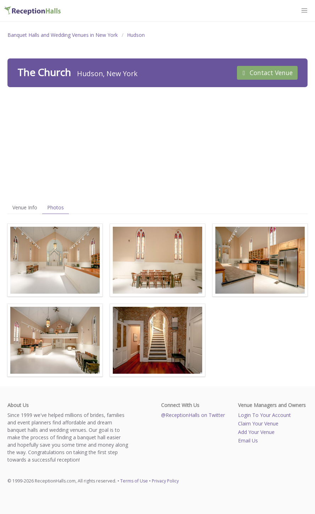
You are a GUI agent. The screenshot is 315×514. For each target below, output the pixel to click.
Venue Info (24, 207)
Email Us (248, 440)
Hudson (136, 35)
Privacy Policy (165, 481)
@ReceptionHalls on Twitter (193, 415)
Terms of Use (134, 481)
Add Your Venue (256, 432)
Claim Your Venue (258, 423)
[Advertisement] (157, 144)
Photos (55, 207)
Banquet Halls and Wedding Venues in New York (62, 35)
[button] (304, 10)
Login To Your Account (264, 415)
